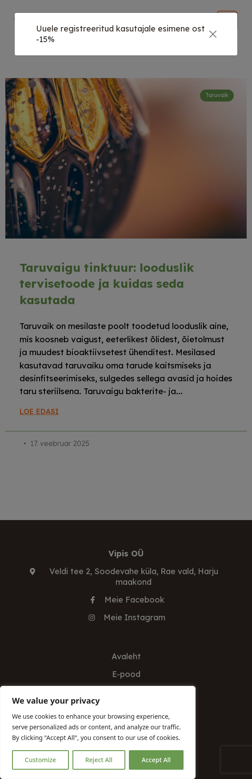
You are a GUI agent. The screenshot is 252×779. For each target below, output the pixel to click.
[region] (98, 732)
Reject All (98, 760)
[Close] (213, 34)
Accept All (156, 760)
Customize (40, 760)
